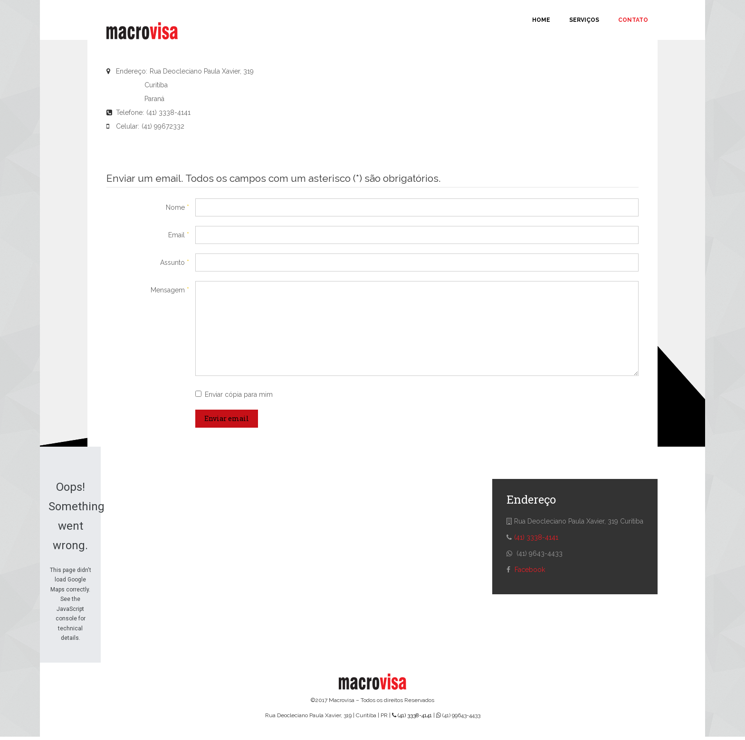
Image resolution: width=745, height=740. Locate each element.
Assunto (174, 262)
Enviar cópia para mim (239, 394)
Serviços (584, 20)
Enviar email (226, 418)
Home (541, 20)
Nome (177, 207)
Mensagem (170, 290)
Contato (633, 20)
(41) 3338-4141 (536, 537)
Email (178, 235)
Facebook (530, 569)
